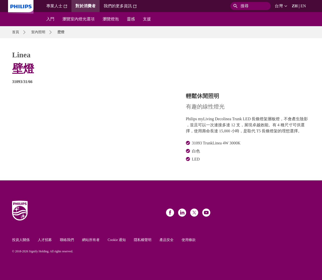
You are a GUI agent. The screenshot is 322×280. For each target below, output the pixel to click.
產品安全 (166, 240)
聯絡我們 (67, 240)
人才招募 (45, 240)
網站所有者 (91, 240)
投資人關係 (21, 240)
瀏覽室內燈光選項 (78, 19)
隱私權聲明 (142, 240)
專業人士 (56, 6)
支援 (147, 19)
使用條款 (189, 240)
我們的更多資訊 (120, 6)
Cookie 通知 (117, 240)
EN (303, 6)
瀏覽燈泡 (111, 19)
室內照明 (38, 32)
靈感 (131, 19)
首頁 (15, 32)
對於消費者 (85, 6)
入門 (50, 19)
